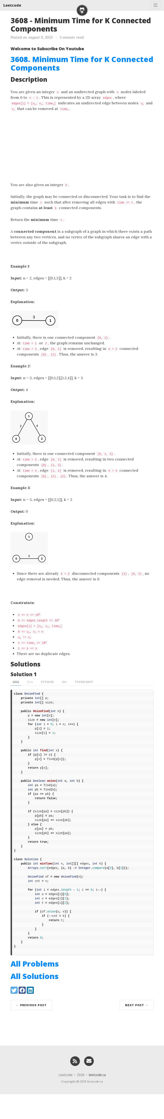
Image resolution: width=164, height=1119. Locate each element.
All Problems (35, 989)
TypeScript (84, 682)
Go (64, 682)
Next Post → (136, 1030)
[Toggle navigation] (155, 5)
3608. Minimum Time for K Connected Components (82, 63)
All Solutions (34, 1001)
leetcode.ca (97, 1099)
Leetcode (12, 5)
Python (47, 682)
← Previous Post (31, 1030)
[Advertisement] (82, 147)
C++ (30, 682)
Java (16, 682)
